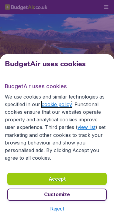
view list (86, 127)
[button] (57, 209)
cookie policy (57, 104)
